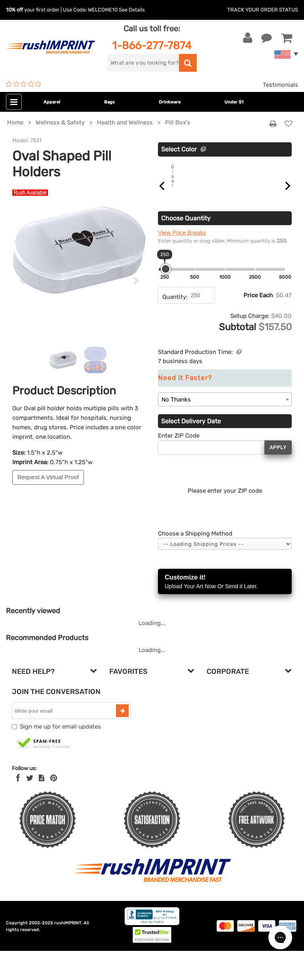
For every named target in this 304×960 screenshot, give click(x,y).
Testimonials (280, 84)
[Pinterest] (53, 787)
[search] (143, 63)
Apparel (52, 102)
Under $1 (233, 102)
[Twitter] (30, 787)
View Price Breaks (182, 241)
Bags (109, 102)
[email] (65, 719)
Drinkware (169, 102)
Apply (278, 456)
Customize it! (225, 591)
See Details (132, 10)
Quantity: (175, 306)
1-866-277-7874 (152, 45)
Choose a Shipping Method (195, 542)
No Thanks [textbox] (176, 408)
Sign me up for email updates (60, 735)
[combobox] (225, 408)
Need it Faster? (185, 387)
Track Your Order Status (262, 10)
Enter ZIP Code (179, 444)
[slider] (166, 278)
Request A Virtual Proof (48, 477)
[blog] (41, 787)
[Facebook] (18, 787)
